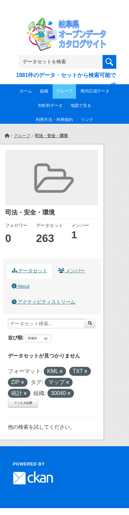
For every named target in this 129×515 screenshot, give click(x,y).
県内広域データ (94, 91)
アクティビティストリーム (44, 302)
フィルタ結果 (23, 403)
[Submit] (90, 323)
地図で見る (81, 105)
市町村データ (50, 105)
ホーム (26, 91)
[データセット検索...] (46, 323)
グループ (64, 91)
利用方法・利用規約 (54, 119)
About (21, 286)
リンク (87, 119)
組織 (44, 91)
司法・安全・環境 (51, 135)
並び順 (15, 337)
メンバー (71, 270)
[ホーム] (6, 135)
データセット (29, 270)
